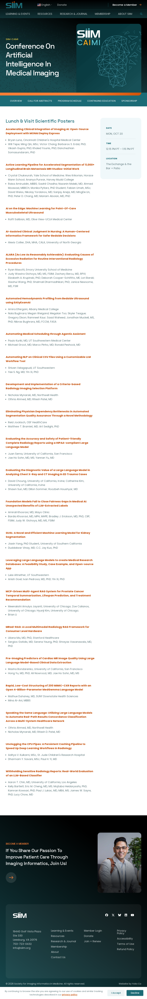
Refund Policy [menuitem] (125, 949)
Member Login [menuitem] (93, 930)
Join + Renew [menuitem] (92, 941)
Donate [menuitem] (62, 5)
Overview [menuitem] (16, 101)
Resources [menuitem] (45, 14)
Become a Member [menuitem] (125, 5)
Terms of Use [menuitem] (125, 944)
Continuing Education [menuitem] (101, 101)
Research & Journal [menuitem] (73, 14)
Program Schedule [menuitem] (70, 101)
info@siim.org (21, 948)
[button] (139, 13)
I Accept (116, 993)
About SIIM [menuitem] (125, 14)
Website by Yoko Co (130, 983)
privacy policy (69, 994)
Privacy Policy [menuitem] (121, 932)
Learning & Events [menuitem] (18, 14)
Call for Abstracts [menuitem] (40, 101)
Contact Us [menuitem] (58, 957)
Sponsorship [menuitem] (129, 101)
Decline (135, 993)
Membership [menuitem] (102, 14)
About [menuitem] (55, 952)
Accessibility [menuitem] (125, 938)
